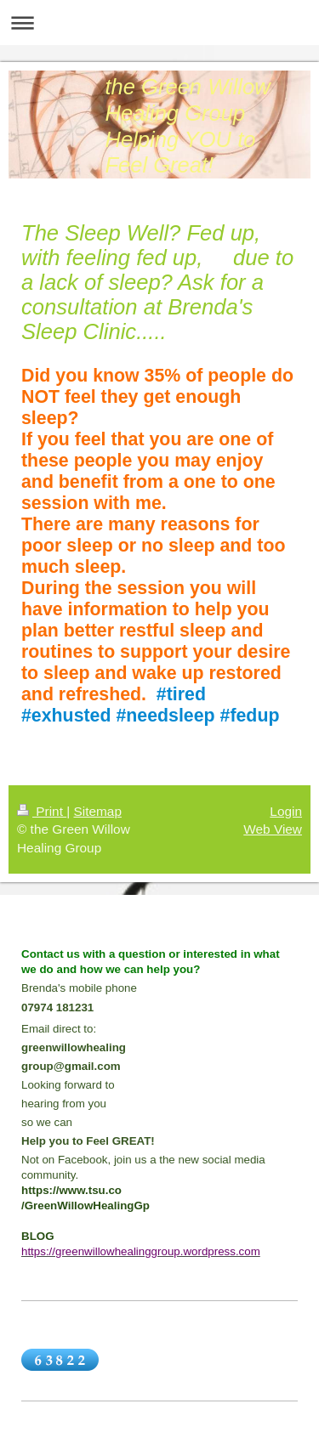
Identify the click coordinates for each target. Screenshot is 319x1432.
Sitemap (97, 811)
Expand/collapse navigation (159, 22)
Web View (272, 829)
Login (286, 811)
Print (41, 811)
